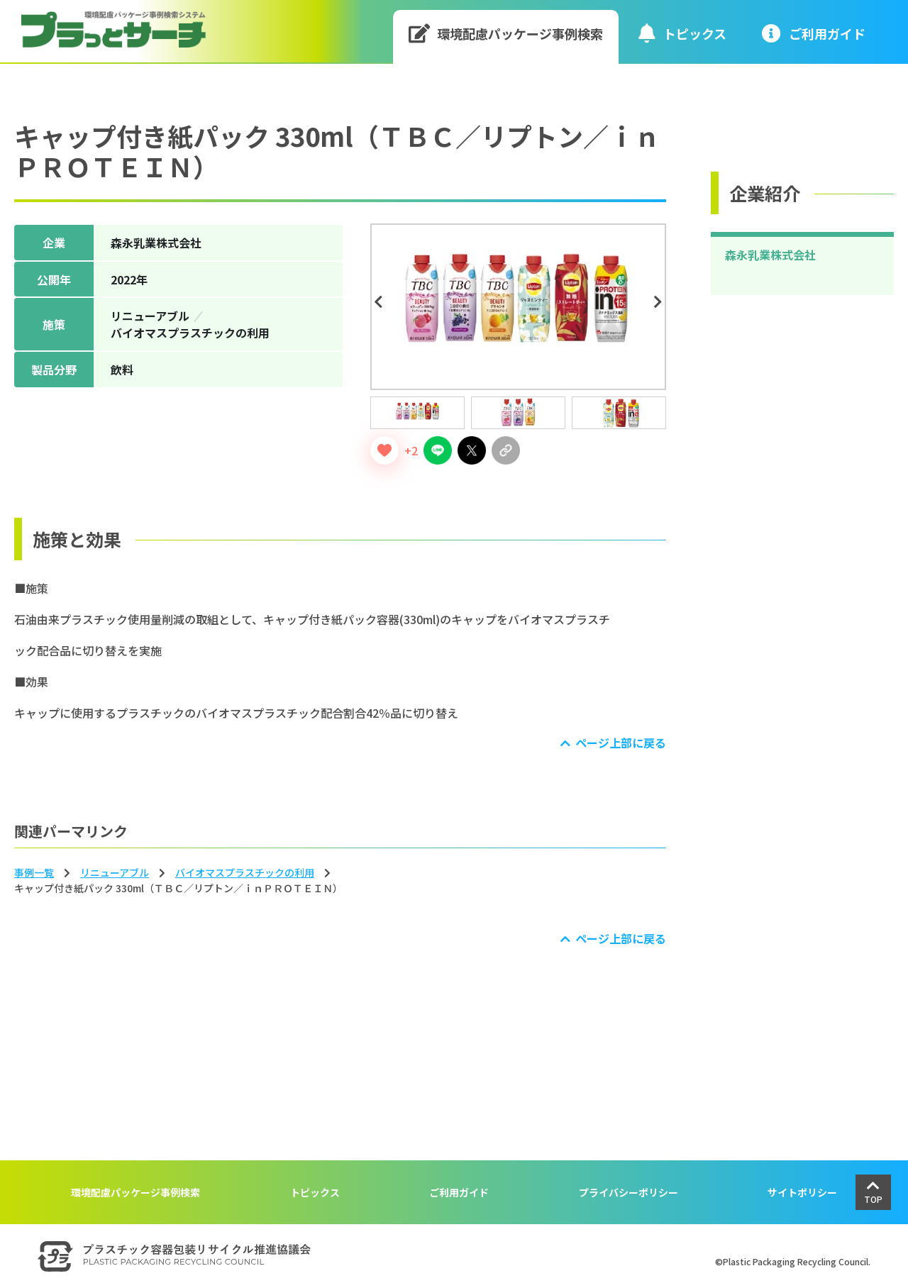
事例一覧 (34, 872)
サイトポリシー (802, 1192)
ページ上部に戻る (620, 742)
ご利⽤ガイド (813, 33)
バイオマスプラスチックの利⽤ (244, 872)
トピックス (682, 33)
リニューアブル (114, 872)
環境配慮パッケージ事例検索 (506, 33)
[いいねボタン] (384, 450)
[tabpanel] (518, 306)
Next (660, 302)
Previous (380, 302)
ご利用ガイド (459, 1192)
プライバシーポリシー (628, 1192)
